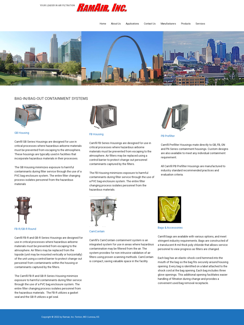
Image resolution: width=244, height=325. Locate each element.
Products (186, 23)
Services (200, 23)
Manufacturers (168, 23)
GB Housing (21, 132)
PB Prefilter (168, 136)
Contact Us (149, 23)
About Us (116, 23)
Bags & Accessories (170, 227)
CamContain (97, 231)
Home (103, 23)
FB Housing (96, 134)
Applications (132, 23)
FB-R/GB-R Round (25, 228)
